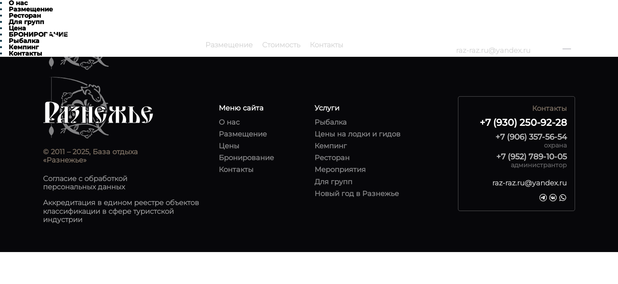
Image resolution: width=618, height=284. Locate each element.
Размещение (229, 45)
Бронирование (246, 158)
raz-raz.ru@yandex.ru (493, 50)
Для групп (333, 182)
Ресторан (332, 158)
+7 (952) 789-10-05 (531, 156)
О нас (229, 122)
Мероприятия (340, 170)
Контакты (326, 45)
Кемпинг (331, 146)
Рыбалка (331, 122)
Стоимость (281, 45)
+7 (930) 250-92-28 (487, 41)
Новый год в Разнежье (357, 194)
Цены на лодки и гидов (357, 134)
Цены (229, 146)
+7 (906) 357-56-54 (531, 137)
